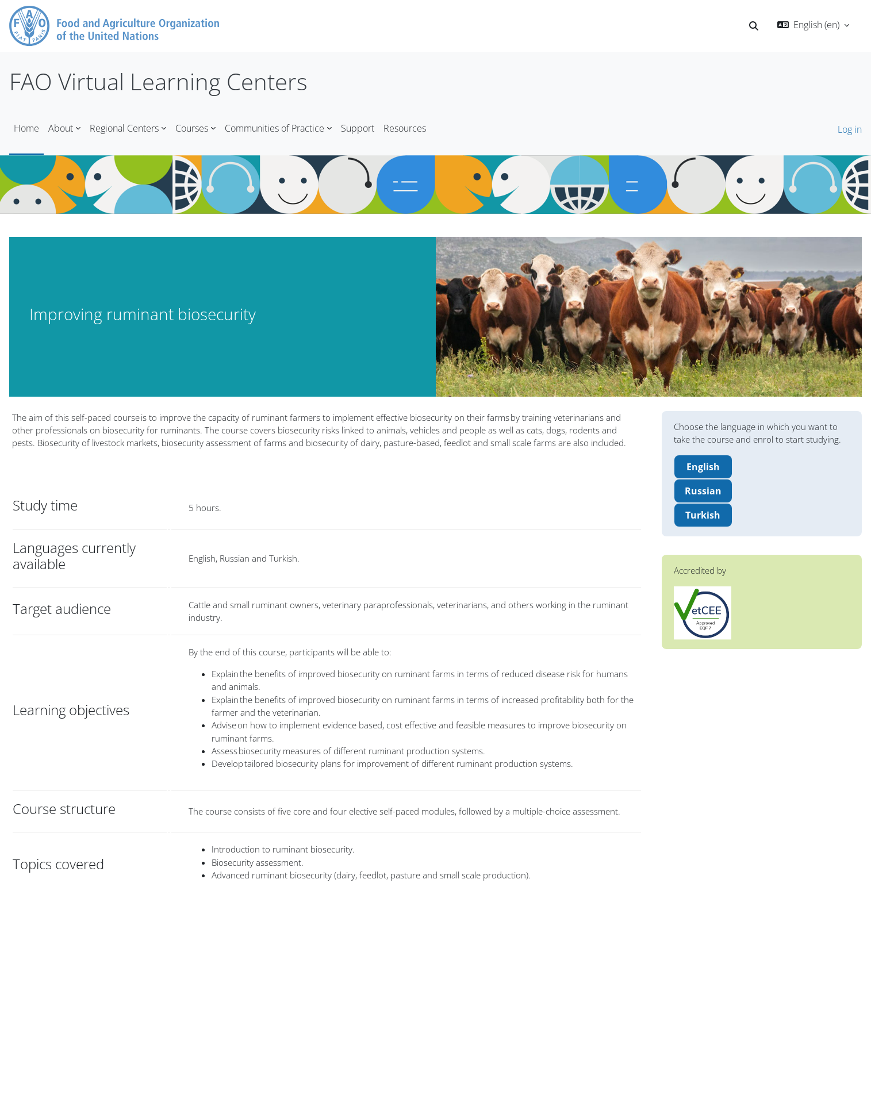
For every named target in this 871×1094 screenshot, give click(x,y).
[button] (754, 26)
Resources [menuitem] (404, 128)
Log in (850, 129)
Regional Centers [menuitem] (124, 128)
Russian (703, 493)
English (703, 469)
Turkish (702, 517)
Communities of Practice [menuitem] (274, 128)
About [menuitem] (60, 128)
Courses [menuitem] (191, 128)
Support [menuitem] (357, 128)
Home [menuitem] (26, 128)
